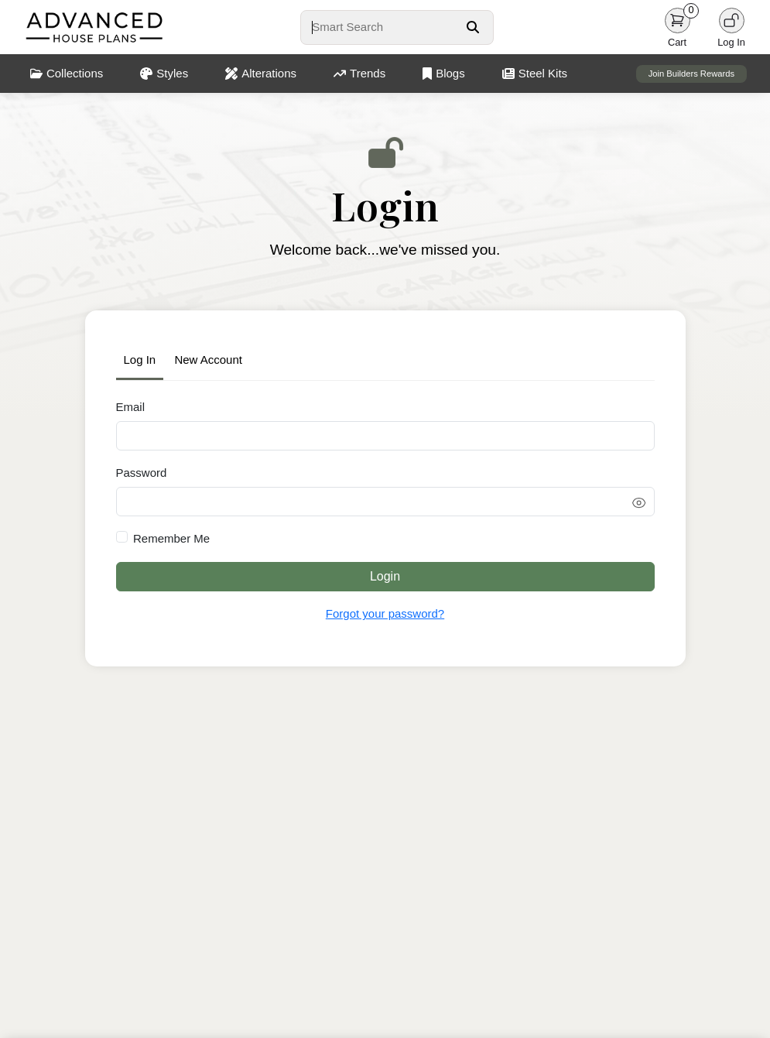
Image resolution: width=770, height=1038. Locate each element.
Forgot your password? (385, 613)
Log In (140, 359)
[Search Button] (473, 27)
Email (130, 406)
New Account (208, 359)
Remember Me (171, 538)
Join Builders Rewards (691, 73)
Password (141, 472)
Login (385, 576)
